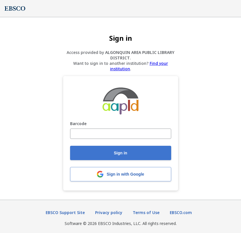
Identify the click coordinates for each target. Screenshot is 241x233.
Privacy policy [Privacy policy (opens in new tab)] (108, 212)
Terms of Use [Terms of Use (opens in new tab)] (146, 212)
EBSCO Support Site (65, 212)
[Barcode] (120, 134)
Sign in (120, 153)
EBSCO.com (181, 212)
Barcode (78, 123)
